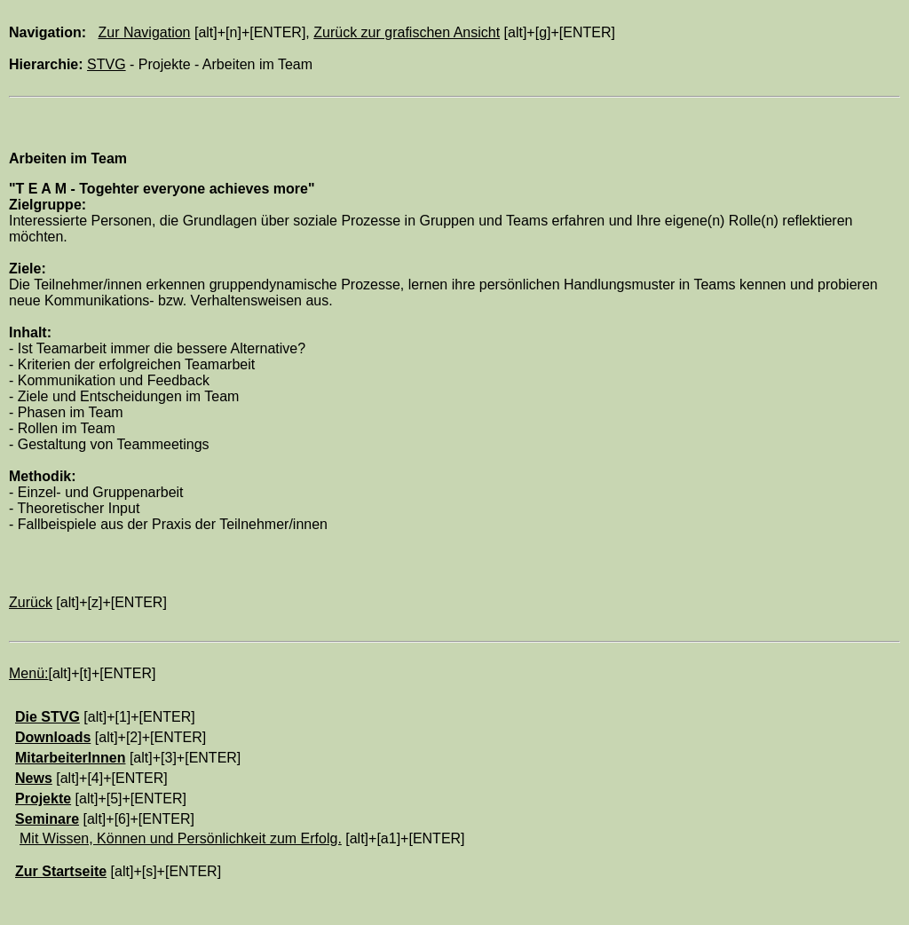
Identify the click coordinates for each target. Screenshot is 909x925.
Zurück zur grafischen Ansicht (406, 32)
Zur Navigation (144, 32)
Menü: (28, 673)
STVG (106, 64)
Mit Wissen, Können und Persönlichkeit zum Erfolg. (181, 838)
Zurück (30, 602)
